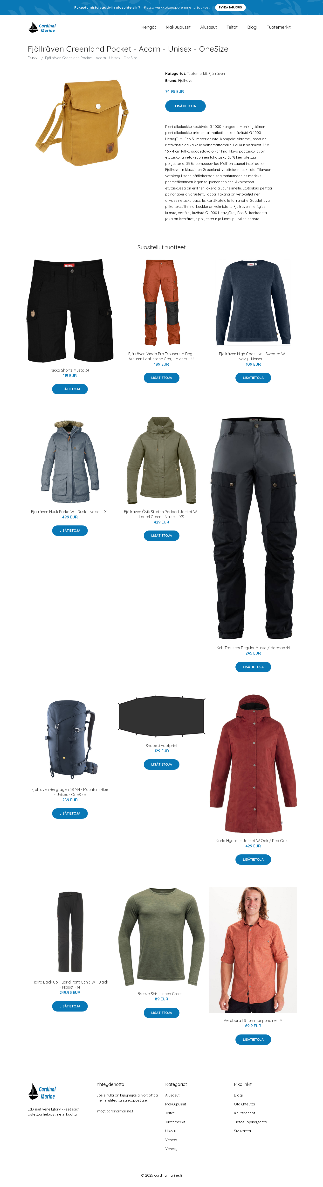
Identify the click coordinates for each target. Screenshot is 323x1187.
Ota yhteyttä (244, 1107)
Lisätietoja (185, 109)
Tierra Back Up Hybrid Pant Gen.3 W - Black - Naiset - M (70, 988)
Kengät (148, 29)
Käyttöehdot (244, 1116)
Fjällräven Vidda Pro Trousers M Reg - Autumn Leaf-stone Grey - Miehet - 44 (161, 360)
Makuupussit (178, 29)
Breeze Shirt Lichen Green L (161, 997)
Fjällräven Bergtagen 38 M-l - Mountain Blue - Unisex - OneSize (70, 795)
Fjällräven (217, 77)
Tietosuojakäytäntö (250, 1125)
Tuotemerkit (279, 29)
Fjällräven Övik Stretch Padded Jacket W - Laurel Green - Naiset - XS (161, 518)
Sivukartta (242, 1134)
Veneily (171, 1152)
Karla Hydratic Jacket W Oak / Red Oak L (253, 844)
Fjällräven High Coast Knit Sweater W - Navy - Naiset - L (253, 360)
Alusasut (208, 29)
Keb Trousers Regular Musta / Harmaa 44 (253, 651)
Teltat (232, 29)
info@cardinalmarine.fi (115, 1114)
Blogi (252, 29)
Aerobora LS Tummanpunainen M (253, 1023)
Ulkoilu (170, 1134)
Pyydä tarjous (230, 7)
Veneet (171, 1143)
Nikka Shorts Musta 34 (69, 373)
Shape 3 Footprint (162, 749)
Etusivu (33, 61)
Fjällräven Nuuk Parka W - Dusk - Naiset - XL (70, 515)
